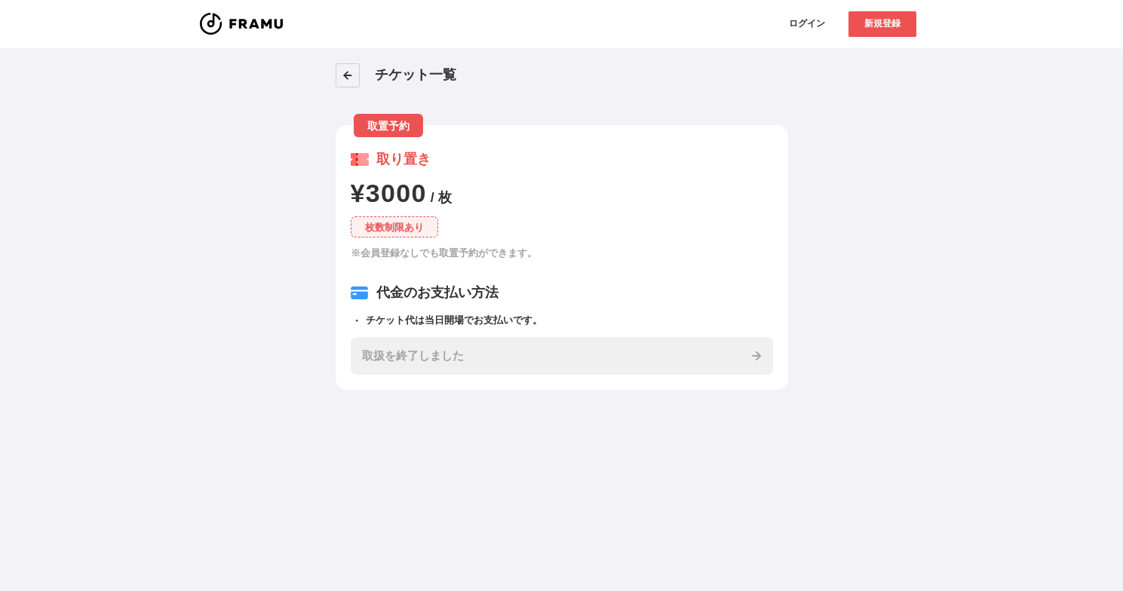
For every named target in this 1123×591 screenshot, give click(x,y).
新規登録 (882, 23)
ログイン (807, 23)
